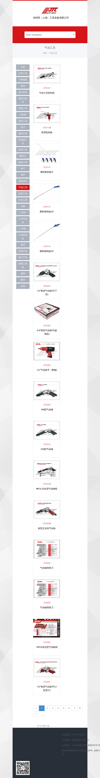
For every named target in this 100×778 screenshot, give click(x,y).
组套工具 (23, 193)
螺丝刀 (23, 156)
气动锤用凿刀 (46, 568)
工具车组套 (23, 220)
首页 (45, 53)
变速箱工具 (23, 141)
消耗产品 (23, 251)
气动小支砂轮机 (47, 93)
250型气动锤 (47, 449)
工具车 (23, 212)
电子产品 (23, 257)
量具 (23, 244)
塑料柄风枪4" (46, 172)
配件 (23, 279)
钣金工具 (23, 162)
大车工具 (23, 200)
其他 (23, 286)
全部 (23, 67)
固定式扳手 (23, 100)
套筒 (23, 86)
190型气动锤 (47, 409)
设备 (23, 206)
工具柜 (23, 228)
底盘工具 (23, 108)
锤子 (23, 168)
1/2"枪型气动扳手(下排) (47, 293)
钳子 (23, 127)
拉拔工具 (23, 149)
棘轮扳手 (23, 181)
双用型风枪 (46, 132)
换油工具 (23, 121)
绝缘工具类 (23, 265)
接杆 (23, 174)
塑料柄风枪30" (47, 251)
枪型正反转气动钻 (47, 528)
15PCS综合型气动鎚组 (47, 647)
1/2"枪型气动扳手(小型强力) (47, 688)
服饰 (23, 273)
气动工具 (23, 187)
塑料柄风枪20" (47, 211)
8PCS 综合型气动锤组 (46, 488)
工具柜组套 (23, 237)
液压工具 (23, 133)
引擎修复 (23, 79)
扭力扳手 (23, 92)
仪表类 (23, 114)
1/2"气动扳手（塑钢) (47, 370)
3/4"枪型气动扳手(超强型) (47, 332)
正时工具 (23, 73)
